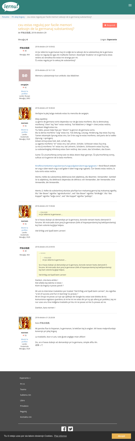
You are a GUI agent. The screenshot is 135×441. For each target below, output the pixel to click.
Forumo (5, 17)
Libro (22, 400)
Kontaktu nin (26, 417)
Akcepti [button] (121, 436)
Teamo (23, 389)
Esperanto (25, 378)
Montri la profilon (24, 92)
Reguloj (23, 411)
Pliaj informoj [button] (60, 436)
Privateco (24, 406)
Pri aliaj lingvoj (18, 17)
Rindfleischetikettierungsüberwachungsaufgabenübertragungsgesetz (66, 165)
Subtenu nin (25, 395)
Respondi (109, 25)
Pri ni (22, 384)
